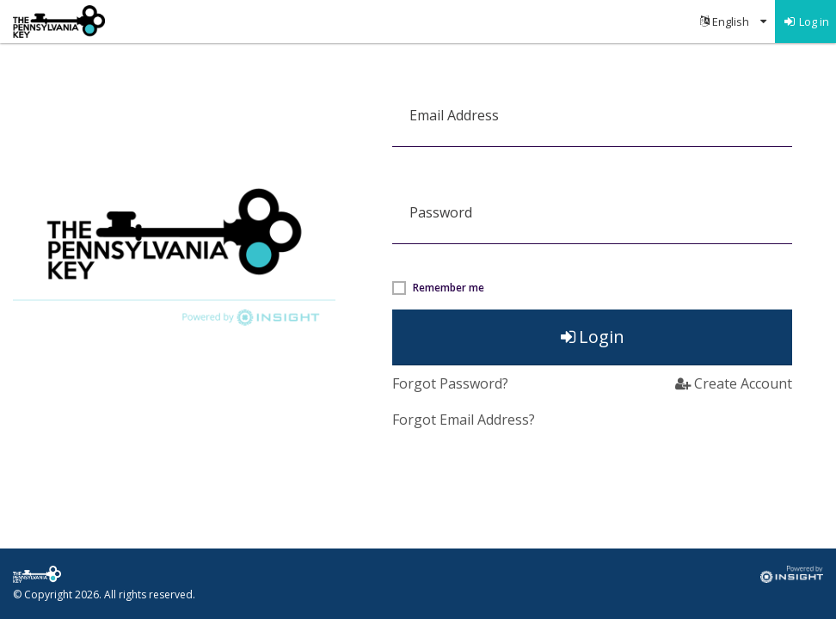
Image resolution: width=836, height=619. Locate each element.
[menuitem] (733, 21)
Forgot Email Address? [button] (463, 419)
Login (592, 336)
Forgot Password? (450, 383)
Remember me (448, 288)
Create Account (733, 383)
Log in (806, 21)
